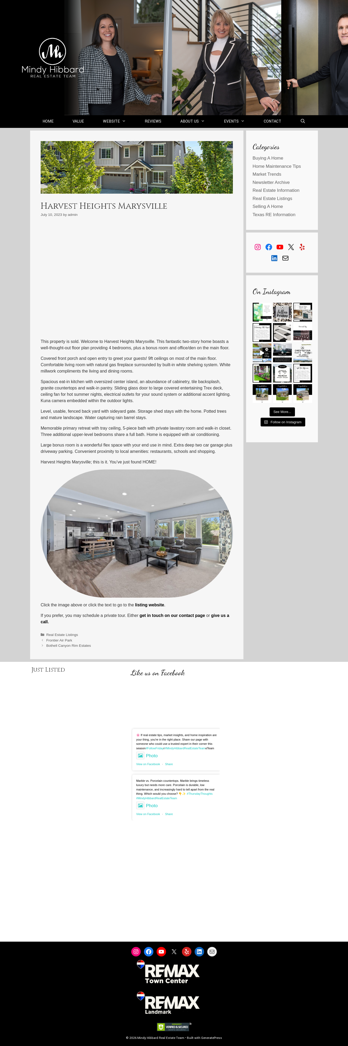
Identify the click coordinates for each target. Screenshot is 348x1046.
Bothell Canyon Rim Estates (68, 646)
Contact (272, 121)
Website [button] (119, 121)
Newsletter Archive (271, 182)
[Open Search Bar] (303, 121)
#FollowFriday (154, 748)
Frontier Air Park (59, 640)
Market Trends (267, 174)
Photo (147, 755)
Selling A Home (268, 206)
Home (48, 121)
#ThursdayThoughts (200, 793)
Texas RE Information (274, 214)
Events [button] (239, 121)
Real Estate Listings (62, 635)
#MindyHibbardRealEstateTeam (184, 748)
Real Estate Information (276, 190)
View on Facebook (148, 764)
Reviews (153, 121)
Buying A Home (268, 158)
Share (169, 764)
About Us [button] (197, 121)
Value (78, 121)
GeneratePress (211, 1038)
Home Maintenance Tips (277, 166)
